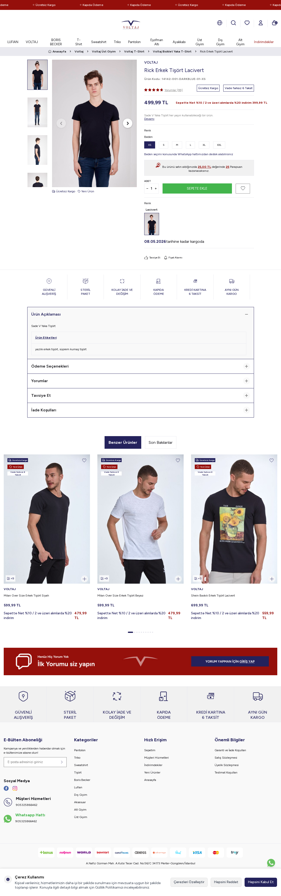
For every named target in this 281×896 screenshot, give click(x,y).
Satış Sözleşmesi (226, 757)
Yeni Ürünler (152, 772)
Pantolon (134, 42)
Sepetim (149, 750)
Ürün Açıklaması (140, 314)
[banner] (140, 661)
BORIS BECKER (56, 42)
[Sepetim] (274, 23)
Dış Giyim (220, 42)
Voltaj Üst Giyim (104, 51)
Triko (117, 42)
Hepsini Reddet (226, 882)
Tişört (78, 772)
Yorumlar (140, 380)
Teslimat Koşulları (226, 772)
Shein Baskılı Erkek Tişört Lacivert (213, 595)
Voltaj (79, 51)
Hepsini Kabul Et (261, 882)
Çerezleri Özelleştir (189, 882)
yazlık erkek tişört (46, 349)
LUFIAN (12, 42)
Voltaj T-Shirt (134, 51)
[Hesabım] (261, 23)
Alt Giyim (240, 42)
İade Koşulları (140, 410)
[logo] (131, 23)
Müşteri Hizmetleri (156, 757)
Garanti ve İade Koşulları (230, 750)
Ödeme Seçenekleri (140, 366)
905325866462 (26, 805)
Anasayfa (57, 51)
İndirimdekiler (264, 42)
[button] (61, 123)
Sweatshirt (98, 42)
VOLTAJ (32, 42)
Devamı (149, 119)
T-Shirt (78, 42)
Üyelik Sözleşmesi (227, 765)
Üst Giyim (200, 42)
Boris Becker (82, 780)
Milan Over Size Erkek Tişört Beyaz (120, 595)
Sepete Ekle (197, 188)
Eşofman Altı (156, 42)
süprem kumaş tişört (72, 349)
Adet (147, 181)
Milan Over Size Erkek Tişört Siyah (26, 595)
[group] (94, 123)
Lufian (78, 787)
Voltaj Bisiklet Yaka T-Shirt (172, 51)
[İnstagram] (14, 788)
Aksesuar (80, 802)
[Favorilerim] (247, 23)
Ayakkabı (179, 42)
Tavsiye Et (152, 257)
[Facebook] (6, 788)
